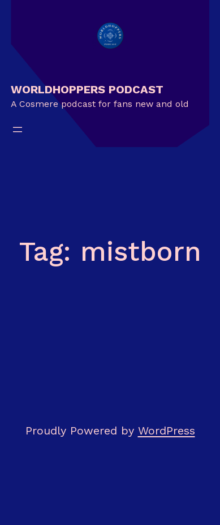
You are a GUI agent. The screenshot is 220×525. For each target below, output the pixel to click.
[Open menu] (17, 129)
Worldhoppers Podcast (87, 89)
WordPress (166, 430)
